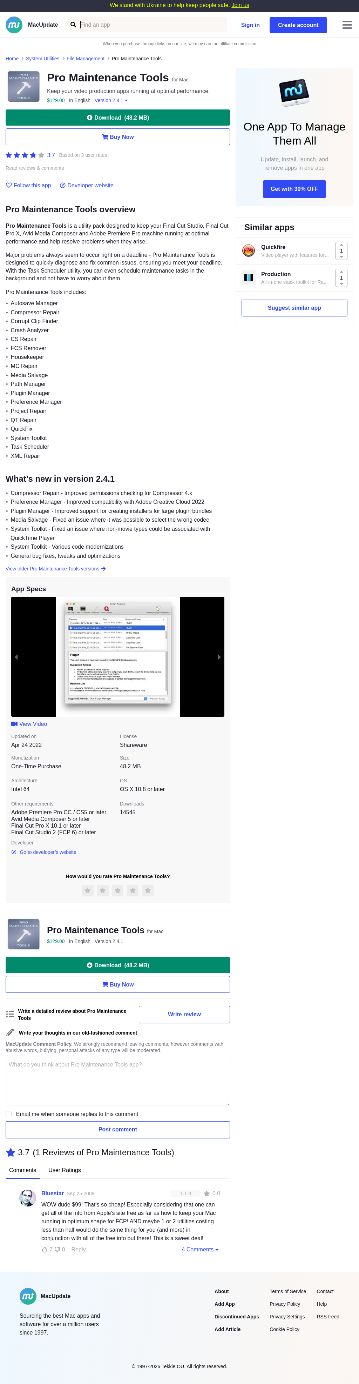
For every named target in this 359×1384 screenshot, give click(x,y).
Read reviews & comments (35, 168)
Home (12, 58)
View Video (29, 724)
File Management (85, 58)
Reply (79, 1249)
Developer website (87, 185)
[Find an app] (72, 24)
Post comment (118, 1129)
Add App (225, 1304)
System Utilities (43, 58)
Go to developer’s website (43, 852)
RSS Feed (328, 1316)
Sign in (250, 25)
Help (322, 1304)
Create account (298, 25)
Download (117, 117)
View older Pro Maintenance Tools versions (56, 569)
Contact (325, 1291)
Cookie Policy (284, 1329)
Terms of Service (288, 1291)
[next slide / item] (219, 657)
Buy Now (118, 137)
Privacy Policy (285, 1304)
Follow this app (28, 185)
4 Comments (201, 1249)
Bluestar (52, 1193)
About (222, 1291)
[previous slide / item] (16, 657)
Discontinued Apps (237, 1316)
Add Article (228, 1329)
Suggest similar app (294, 308)
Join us (240, 5)
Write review (184, 1014)
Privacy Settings (287, 1316)
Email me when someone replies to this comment (77, 1114)
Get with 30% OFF (294, 189)
